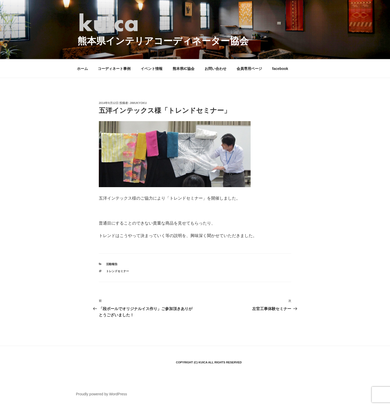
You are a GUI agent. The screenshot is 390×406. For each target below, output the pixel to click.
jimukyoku (138, 102)
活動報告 (112, 264)
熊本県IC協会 (183, 69)
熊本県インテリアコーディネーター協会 (163, 41)
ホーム (82, 69)
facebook (280, 69)
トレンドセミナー (117, 271)
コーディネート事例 (114, 69)
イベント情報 (151, 69)
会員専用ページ (249, 69)
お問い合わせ (215, 69)
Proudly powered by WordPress (101, 394)
